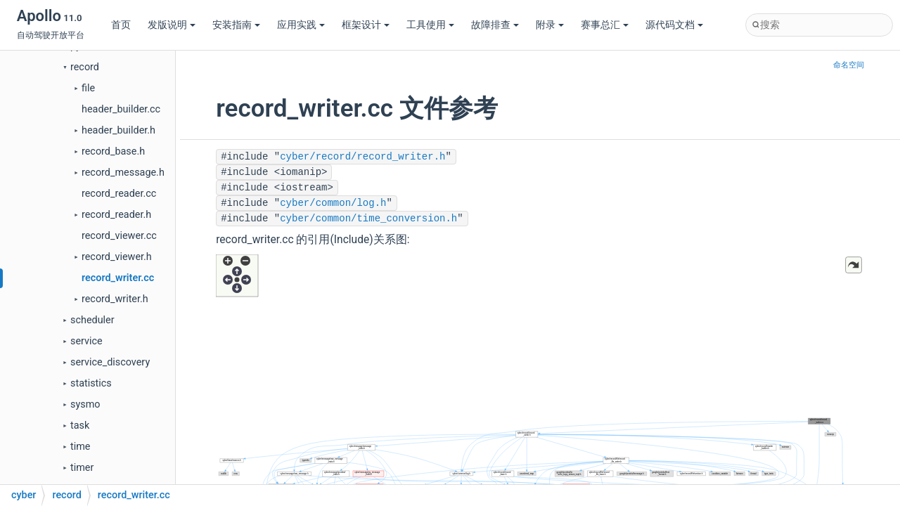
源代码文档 (674, 25)
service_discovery (110, 362)
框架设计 (366, 25)
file (88, 88)
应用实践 (301, 25)
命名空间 (848, 65)
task (79, 426)
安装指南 (236, 25)
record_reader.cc (119, 194)
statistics (91, 383)
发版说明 (171, 25)
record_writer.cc (118, 278)
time (80, 447)
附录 (550, 25)
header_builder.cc (121, 109)
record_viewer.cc (119, 236)
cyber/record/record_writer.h (362, 156)
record (84, 67)
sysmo (85, 404)
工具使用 (430, 25)
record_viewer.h (117, 257)
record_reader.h (116, 215)
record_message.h (123, 173)
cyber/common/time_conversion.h (368, 218)
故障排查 (495, 25)
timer (82, 468)
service (86, 341)
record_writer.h (115, 299)
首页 (121, 25)
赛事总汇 (605, 25)
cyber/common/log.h (333, 203)
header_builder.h (118, 130)
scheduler (92, 320)
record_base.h (113, 151)
